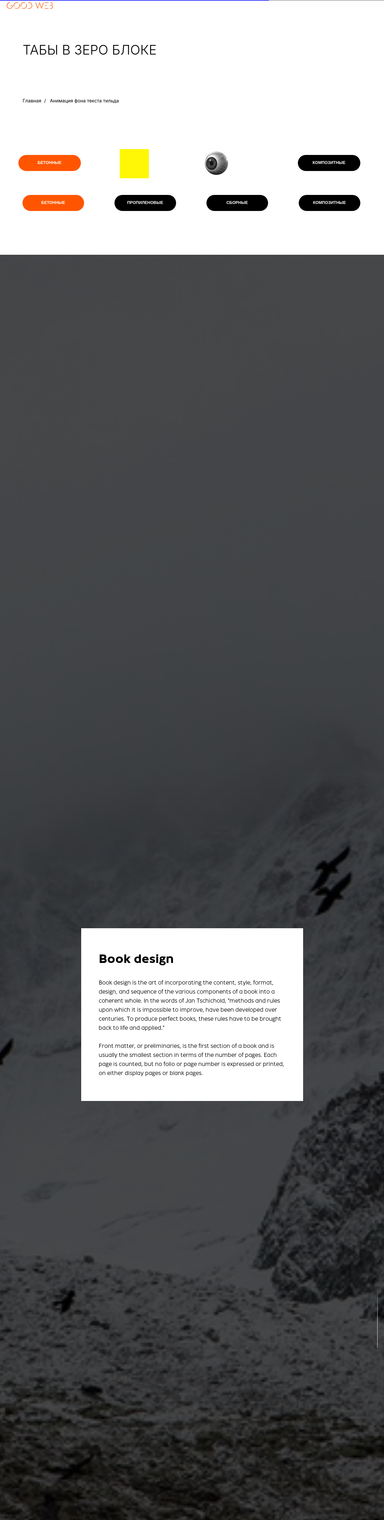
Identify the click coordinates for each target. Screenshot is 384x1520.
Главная (32, 101)
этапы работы (365, 14)
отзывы (371, 9)
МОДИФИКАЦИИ (364, 25)
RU (280, 3)
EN (288, 3)
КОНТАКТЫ (369, 19)
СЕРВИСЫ (370, 30)
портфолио (367, 3)
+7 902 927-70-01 (20, 19)
